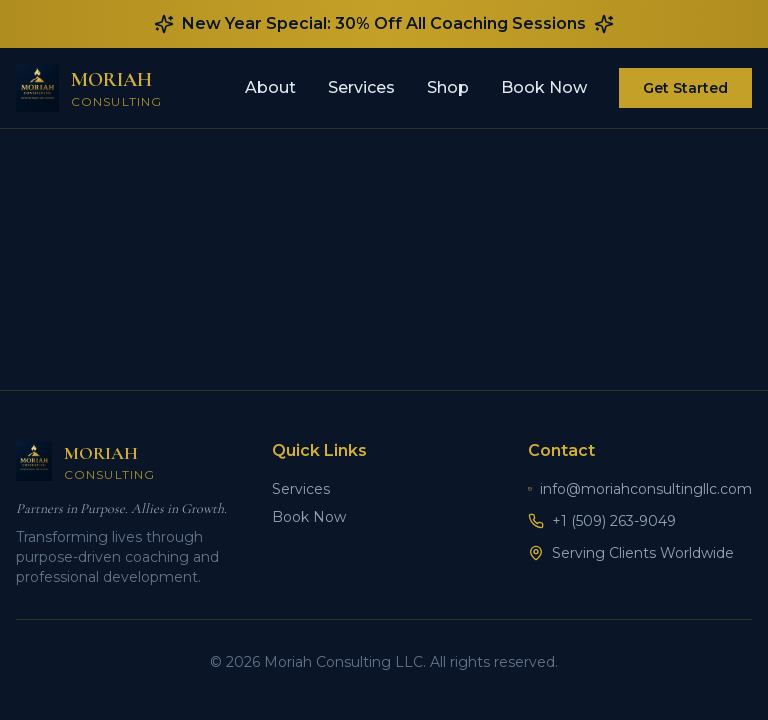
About (270, 87)
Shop (448, 87)
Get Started (685, 88)
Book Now (544, 87)
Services (361, 87)
